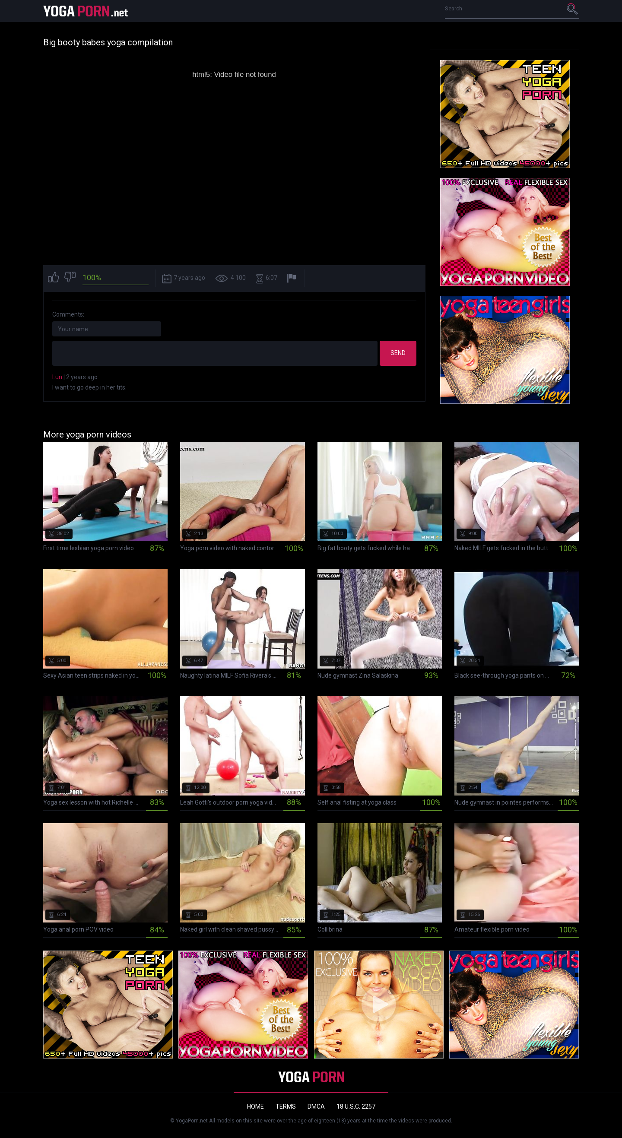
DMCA (316, 1106)
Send (398, 352)
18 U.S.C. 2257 (355, 1106)
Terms (286, 1106)
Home (255, 1106)
